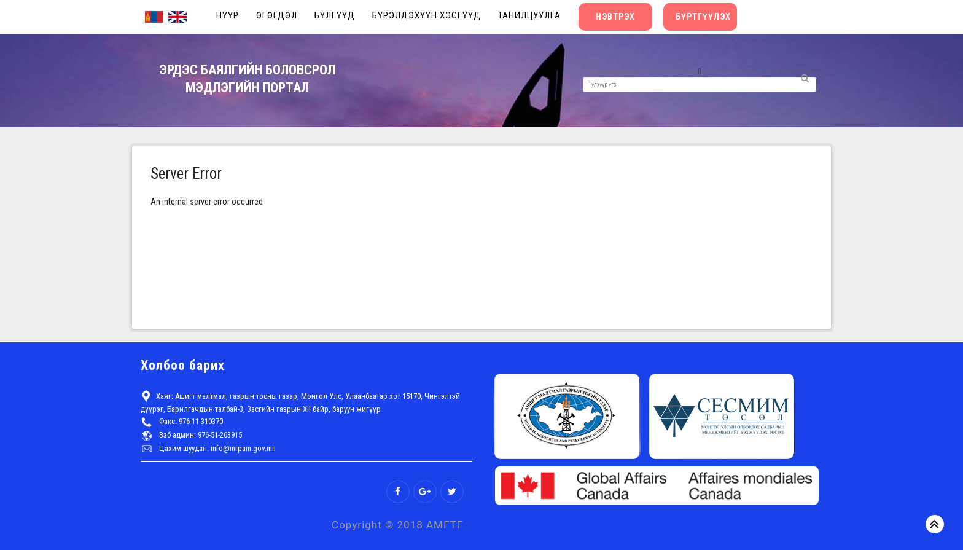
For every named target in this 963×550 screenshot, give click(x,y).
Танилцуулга (529, 15)
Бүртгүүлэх (703, 17)
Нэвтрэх (615, 17)
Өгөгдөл (276, 15)
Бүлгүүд (334, 15)
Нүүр (227, 15)
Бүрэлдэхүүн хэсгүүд (426, 15)
